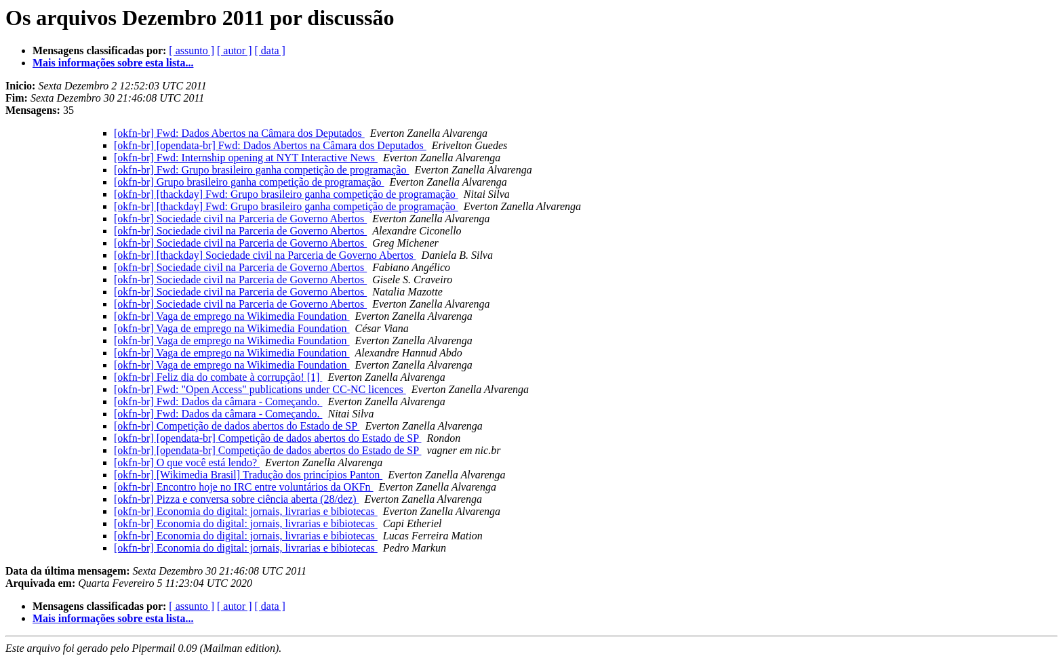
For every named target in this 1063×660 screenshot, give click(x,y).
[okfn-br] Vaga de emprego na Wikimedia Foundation (232, 316)
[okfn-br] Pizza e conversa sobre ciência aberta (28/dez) (236, 499)
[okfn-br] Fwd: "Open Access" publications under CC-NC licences (260, 389)
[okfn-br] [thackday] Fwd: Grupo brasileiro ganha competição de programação (286, 194)
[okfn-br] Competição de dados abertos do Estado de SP (236, 426)
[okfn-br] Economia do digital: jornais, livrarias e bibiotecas (246, 511)
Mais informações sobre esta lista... (113, 62)
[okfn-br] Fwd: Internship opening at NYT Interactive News (246, 157)
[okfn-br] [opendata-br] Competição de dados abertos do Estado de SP (268, 438)
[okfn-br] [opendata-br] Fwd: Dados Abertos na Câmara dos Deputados (270, 145)
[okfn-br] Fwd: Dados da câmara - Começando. (218, 401)
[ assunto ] (191, 50)
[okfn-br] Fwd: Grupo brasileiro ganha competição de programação (261, 170)
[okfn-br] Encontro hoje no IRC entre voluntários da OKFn (244, 487)
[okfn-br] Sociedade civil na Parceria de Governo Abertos (240, 218)
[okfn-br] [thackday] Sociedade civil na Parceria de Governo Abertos (265, 255)
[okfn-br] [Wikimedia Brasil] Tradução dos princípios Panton (248, 474)
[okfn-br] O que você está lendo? (187, 462)
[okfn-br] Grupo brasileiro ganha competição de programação (249, 182)
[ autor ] (234, 50)
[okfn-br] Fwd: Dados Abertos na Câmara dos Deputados (239, 133)
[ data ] (270, 50)
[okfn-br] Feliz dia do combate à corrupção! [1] (218, 377)
